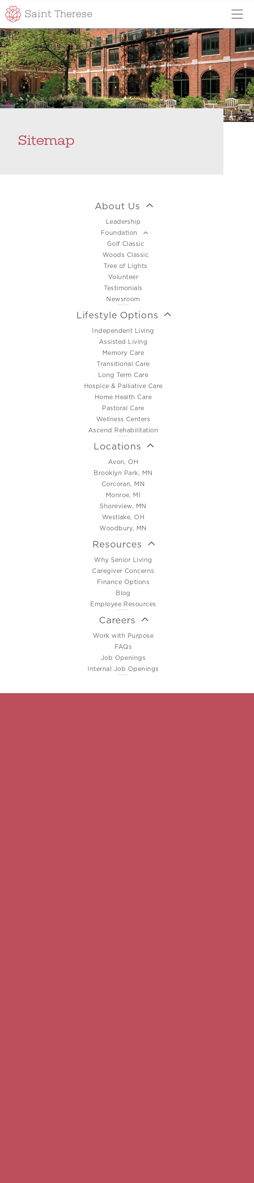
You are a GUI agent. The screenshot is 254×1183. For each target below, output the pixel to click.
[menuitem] (123, 250)
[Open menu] (237, 14)
